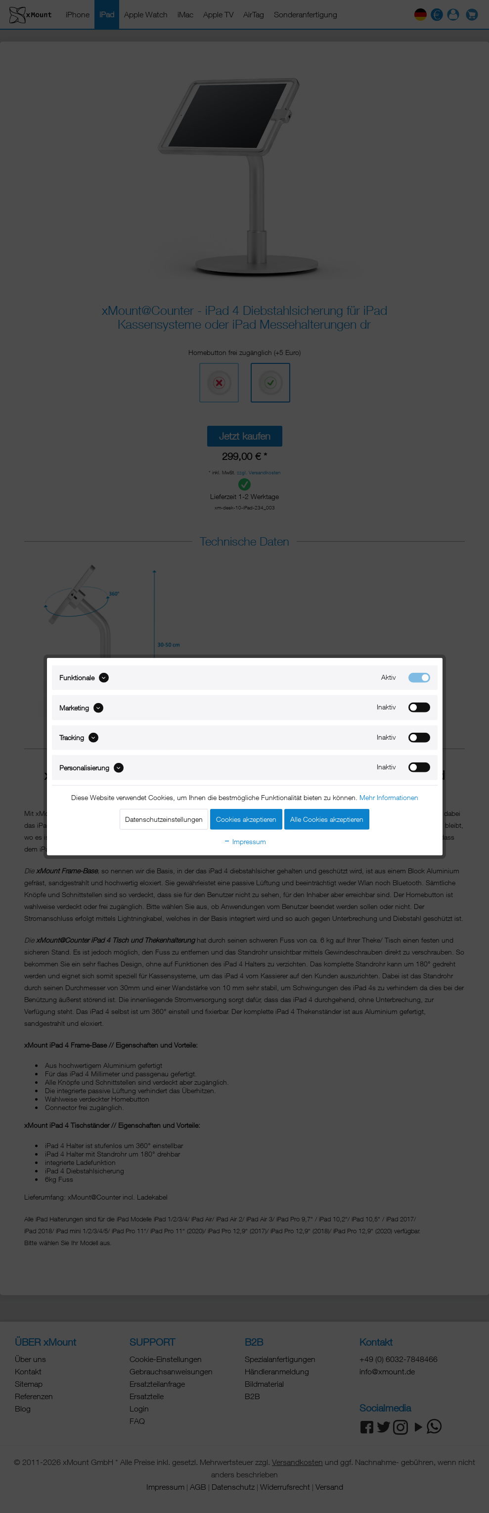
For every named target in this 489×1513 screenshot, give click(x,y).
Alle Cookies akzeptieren (326, 818)
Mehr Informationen (388, 797)
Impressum (244, 841)
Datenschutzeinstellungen (164, 818)
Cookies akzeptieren (246, 818)
